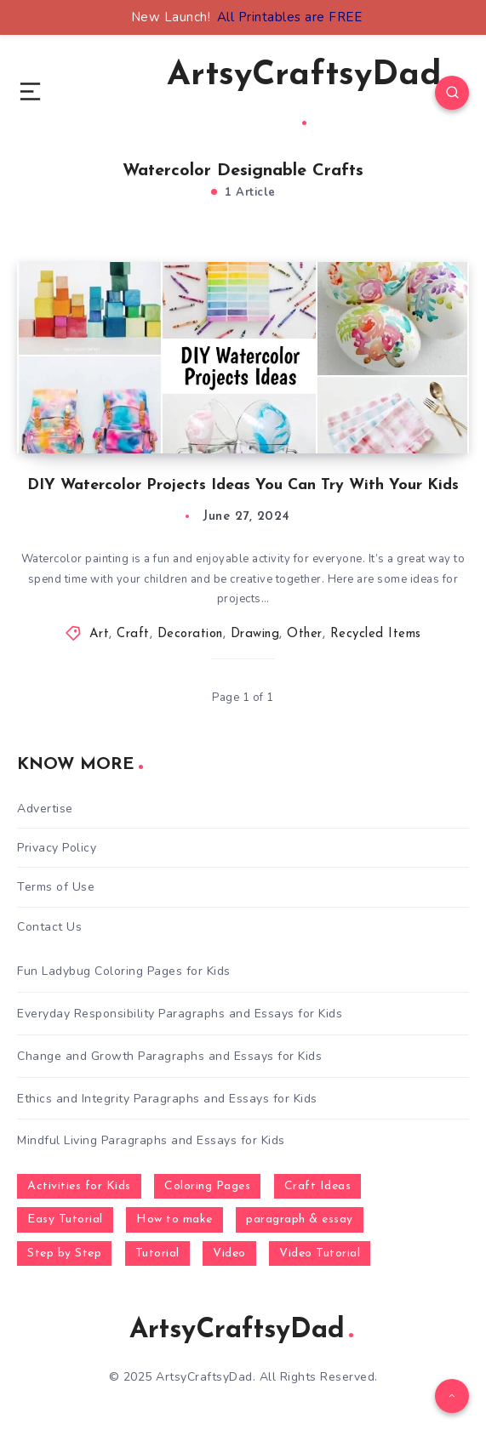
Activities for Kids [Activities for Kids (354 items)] (79, 1186)
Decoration (190, 634)
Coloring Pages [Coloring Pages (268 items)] (207, 1186)
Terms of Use (55, 887)
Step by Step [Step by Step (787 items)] (64, 1253)
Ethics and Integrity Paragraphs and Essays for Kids (167, 1099)
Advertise (45, 808)
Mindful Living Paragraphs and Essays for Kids (151, 1140)
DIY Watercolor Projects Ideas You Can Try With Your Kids (243, 485)
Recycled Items (375, 634)
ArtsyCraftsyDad (304, 92)
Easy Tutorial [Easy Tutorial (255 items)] (65, 1219)
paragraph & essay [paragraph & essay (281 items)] (299, 1219)
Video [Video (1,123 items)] (229, 1253)
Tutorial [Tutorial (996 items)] (157, 1253)
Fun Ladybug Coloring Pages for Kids (124, 971)
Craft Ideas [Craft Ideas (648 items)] (318, 1186)
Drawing (255, 634)
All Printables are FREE (290, 17)
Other (305, 634)
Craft (133, 634)
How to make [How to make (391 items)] (174, 1219)
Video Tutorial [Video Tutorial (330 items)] (319, 1253)
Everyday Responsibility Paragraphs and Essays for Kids (179, 1014)
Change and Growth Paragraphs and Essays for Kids (169, 1056)
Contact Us (49, 927)
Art (99, 634)
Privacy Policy (56, 848)
